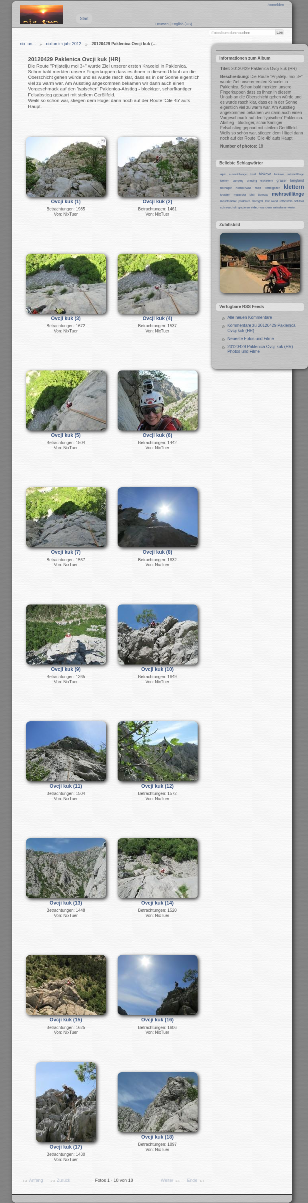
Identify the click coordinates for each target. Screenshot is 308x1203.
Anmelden (276, 5)
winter (291, 207)
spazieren (244, 207)
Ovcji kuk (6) (157, 435)
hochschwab (243, 187)
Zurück (60, 1181)
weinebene (279, 207)
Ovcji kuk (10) (157, 669)
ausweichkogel (238, 174)
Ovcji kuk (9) (65, 669)
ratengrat (257, 201)
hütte (258, 187)
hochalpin (226, 187)
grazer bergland (290, 180)
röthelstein (286, 201)
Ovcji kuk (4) (157, 318)
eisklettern (266, 180)
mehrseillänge (288, 194)
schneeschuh (228, 207)
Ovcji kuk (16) (157, 1020)
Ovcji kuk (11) (66, 786)
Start (84, 18)
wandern (266, 207)
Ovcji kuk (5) (65, 435)
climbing (252, 180)
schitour (299, 201)
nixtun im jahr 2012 (63, 44)
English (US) (182, 24)
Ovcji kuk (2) (157, 201)
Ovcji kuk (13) (66, 903)
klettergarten (272, 187)
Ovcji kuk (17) (66, 1147)
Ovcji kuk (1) (65, 201)
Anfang (32, 1181)
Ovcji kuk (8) (157, 552)
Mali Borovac (259, 194)
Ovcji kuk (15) (66, 1020)
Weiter (171, 1181)
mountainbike (228, 201)
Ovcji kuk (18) (157, 1137)
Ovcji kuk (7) (65, 552)
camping (238, 180)
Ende (196, 1181)
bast (253, 174)
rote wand (271, 201)
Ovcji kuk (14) (157, 903)
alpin (223, 174)
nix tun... (28, 44)
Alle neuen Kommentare (249, 317)
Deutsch (162, 24)
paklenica (244, 201)
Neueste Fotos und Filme (250, 338)
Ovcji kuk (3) (65, 318)
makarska (240, 194)
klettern (294, 187)
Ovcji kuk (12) (157, 786)
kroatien (225, 194)
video (254, 207)
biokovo (265, 174)
